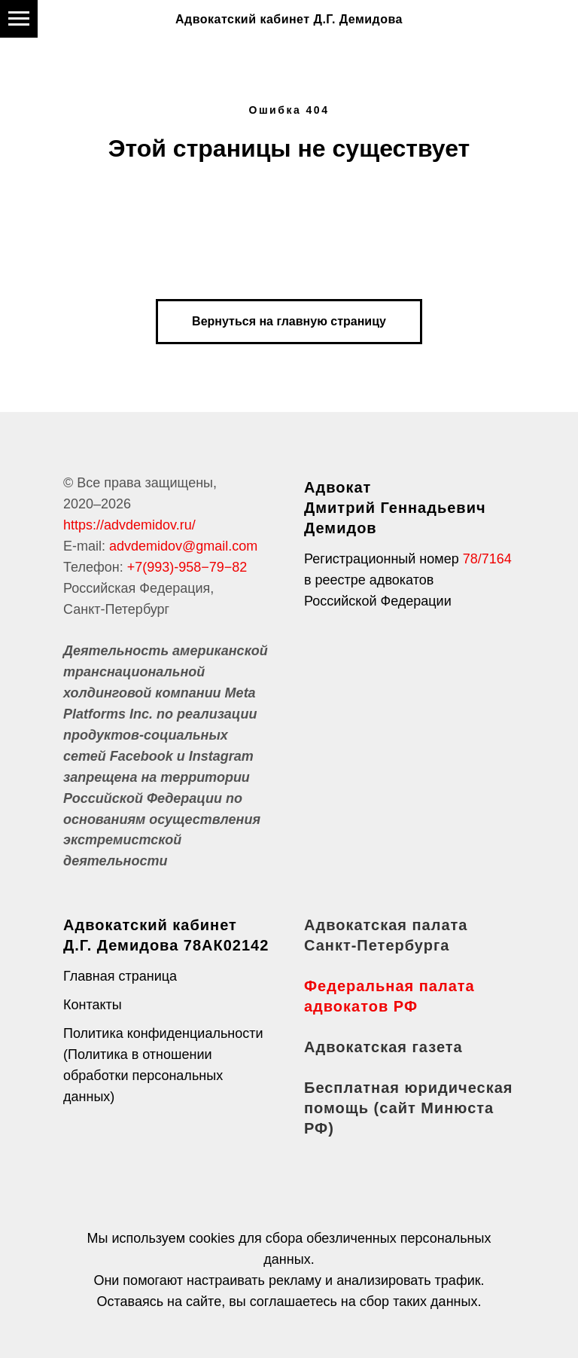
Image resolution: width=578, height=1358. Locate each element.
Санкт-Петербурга (376, 945)
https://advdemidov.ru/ (129, 525)
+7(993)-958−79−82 (187, 567)
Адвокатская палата (385, 925)
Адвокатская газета (383, 1047)
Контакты (92, 1004)
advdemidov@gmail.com (183, 546)
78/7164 (487, 558)
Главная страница (120, 976)
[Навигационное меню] (18, 18)
